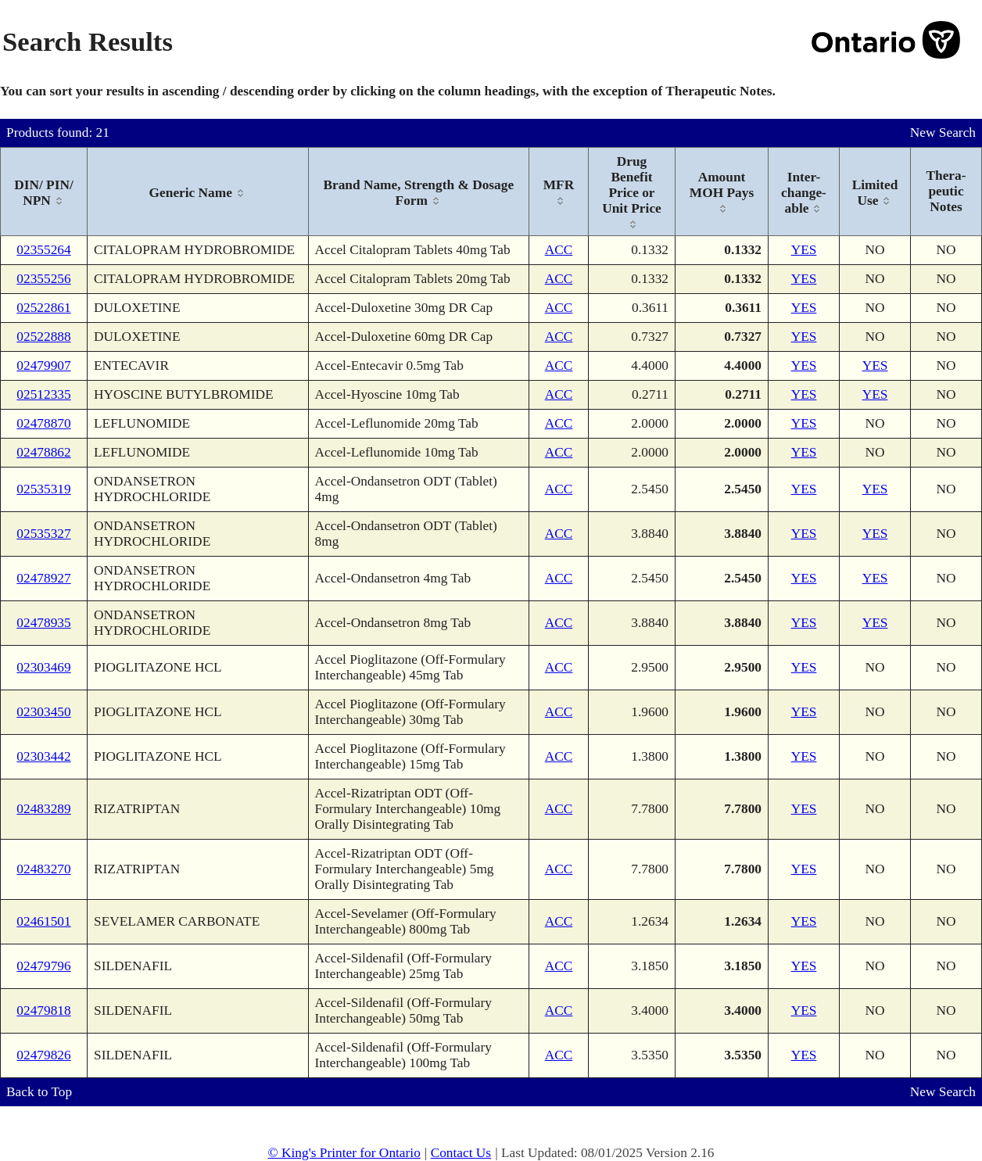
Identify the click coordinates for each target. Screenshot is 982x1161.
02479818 (43, 1010)
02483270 (43, 869)
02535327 (43, 533)
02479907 (43, 365)
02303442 (43, 756)
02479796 (43, 966)
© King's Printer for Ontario (343, 1152)
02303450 (43, 711)
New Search (943, 132)
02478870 (43, 423)
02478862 (43, 452)
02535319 (43, 489)
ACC (559, 249)
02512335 (43, 394)
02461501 (43, 921)
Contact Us (461, 1152)
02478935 (43, 622)
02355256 (43, 278)
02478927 (43, 578)
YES (804, 249)
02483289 (43, 808)
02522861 (43, 307)
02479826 (43, 1055)
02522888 (43, 336)
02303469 (43, 667)
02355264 (43, 249)
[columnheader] (44, 192)
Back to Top (39, 1091)
